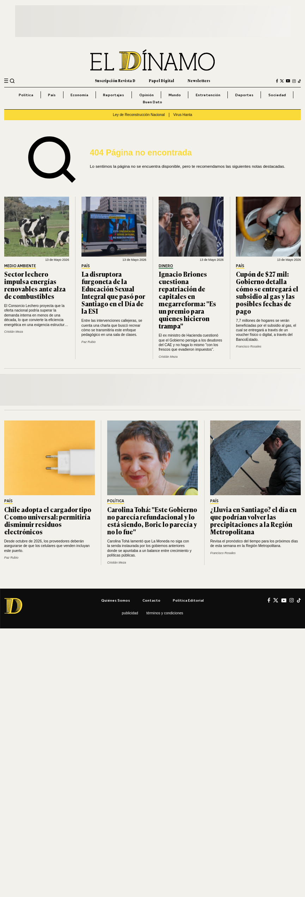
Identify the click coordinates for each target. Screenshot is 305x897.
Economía (79, 95)
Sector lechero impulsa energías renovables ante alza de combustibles (35, 285)
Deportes (244, 95)
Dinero (166, 266)
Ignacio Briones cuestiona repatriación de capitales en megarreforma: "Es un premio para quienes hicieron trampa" (187, 299)
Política (26, 95)
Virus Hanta (182, 115)
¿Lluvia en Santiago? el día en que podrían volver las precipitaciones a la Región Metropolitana (253, 520)
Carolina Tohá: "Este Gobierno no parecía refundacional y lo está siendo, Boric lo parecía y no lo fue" (152, 520)
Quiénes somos (115, 600)
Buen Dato (152, 102)
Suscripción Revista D (115, 80)
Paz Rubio (88, 342)
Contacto (151, 600)
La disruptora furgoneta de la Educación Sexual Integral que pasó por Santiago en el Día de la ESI (113, 292)
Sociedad (277, 95)
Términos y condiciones (164, 613)
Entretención (208, 95)
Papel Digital (161, 80)
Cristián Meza (13, 331)
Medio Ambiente (20, 266)
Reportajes (113, 95)
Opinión (146, 95)
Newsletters (199, 80)
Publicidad (130, 613)
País (52, 95)
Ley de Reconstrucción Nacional (139, 115)
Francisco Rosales (248, 346)
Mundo (175, 95)
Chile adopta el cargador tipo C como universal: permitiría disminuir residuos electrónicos (47, 520)
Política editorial (188, 600)
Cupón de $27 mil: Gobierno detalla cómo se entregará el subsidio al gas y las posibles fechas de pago (267, 292)
